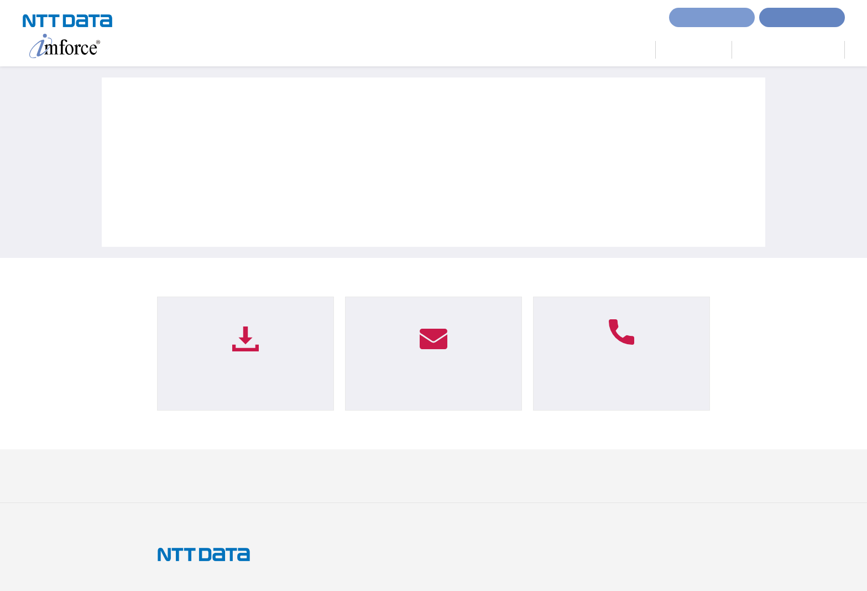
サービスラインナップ (608, 50)
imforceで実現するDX (447, 50)
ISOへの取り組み (389, 475)
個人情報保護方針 (254, 475)
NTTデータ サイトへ (657, 475)
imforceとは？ (527, 50)
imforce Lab (693, 48)
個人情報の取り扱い (323, 475)
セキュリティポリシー (460, 475)
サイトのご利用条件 (187, 475)
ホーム (381, 50)
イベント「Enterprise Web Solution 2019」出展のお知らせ (294, 218)
